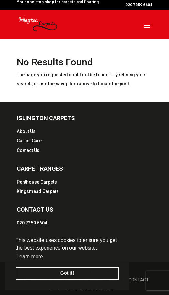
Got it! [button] (67, 273)
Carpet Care (29, 140)
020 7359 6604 (32, 222)
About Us (26, 131)
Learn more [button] (29, 256)
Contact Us (28, 150)
